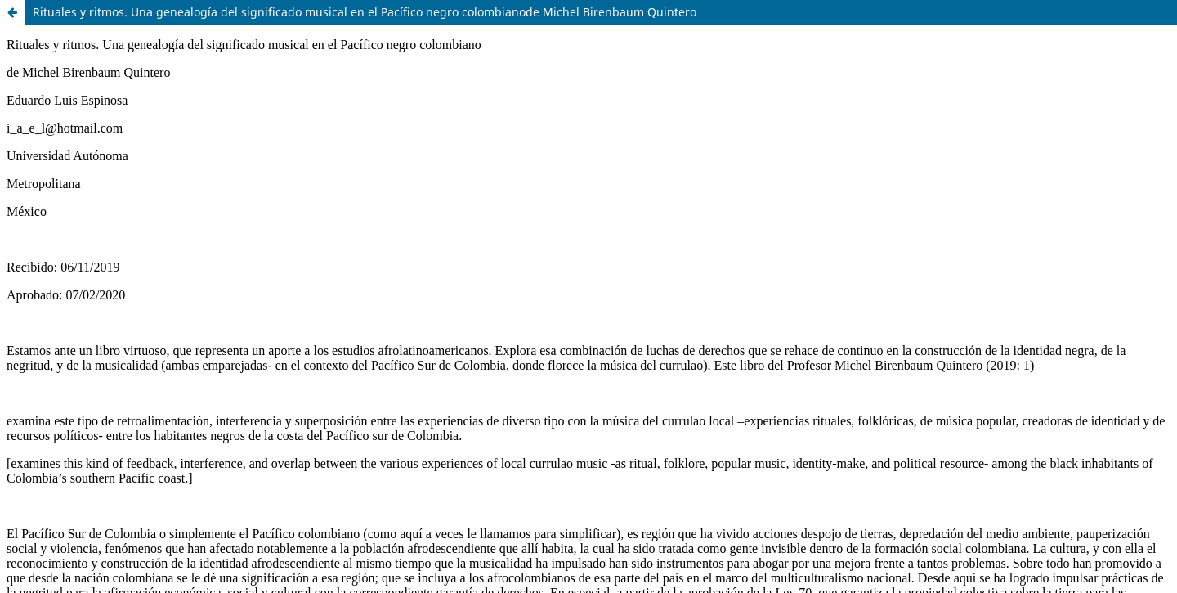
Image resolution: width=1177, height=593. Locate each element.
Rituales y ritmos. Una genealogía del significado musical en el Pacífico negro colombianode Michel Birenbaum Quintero (364, 12)
